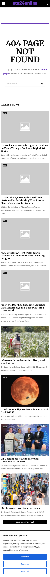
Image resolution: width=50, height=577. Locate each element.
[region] (25, 554)
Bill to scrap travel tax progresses (20, 508)
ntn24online (25, 3)
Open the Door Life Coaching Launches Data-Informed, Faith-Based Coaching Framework (23, 308)
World (5, 328)
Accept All (25, 557)
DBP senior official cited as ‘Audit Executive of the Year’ (20, 460)
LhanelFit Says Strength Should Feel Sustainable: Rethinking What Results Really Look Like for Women (22, 200)
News (4, 113)
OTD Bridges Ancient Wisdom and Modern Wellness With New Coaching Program (23, 255)
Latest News (10, 104)
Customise (25, 564)
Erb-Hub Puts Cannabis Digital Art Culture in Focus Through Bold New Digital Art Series (24, 148)
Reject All (25, 571)
